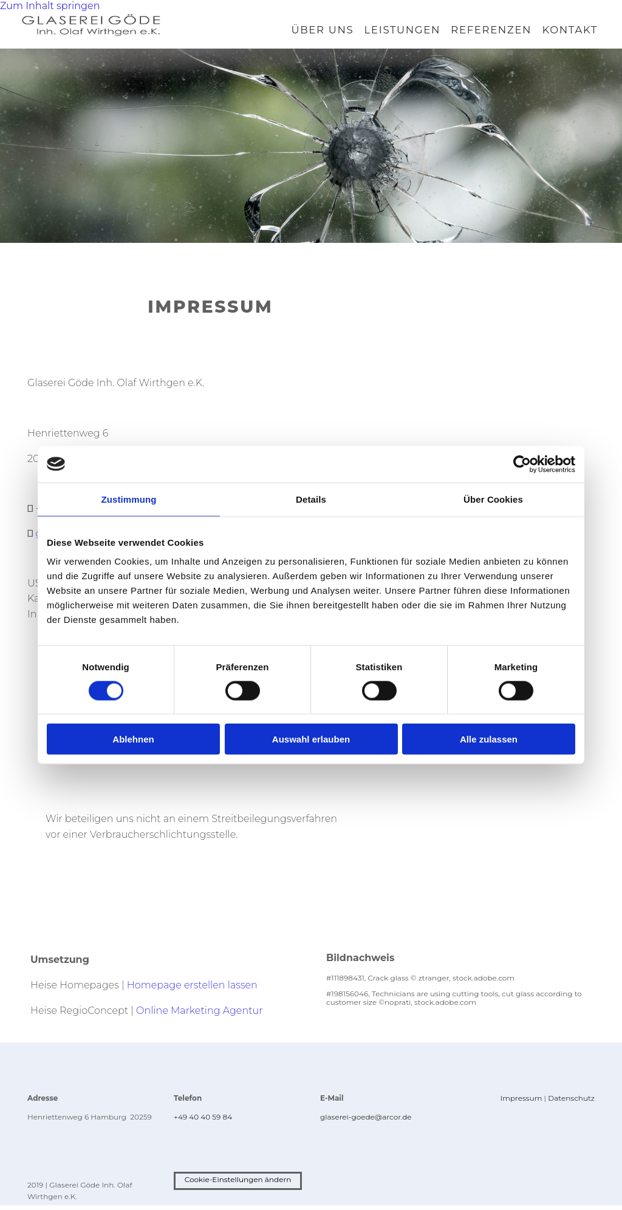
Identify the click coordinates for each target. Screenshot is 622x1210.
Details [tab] (311, 499)
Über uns (325, 32)
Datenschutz (571, 1103)
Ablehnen (133, 739)
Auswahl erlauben (311, 739)
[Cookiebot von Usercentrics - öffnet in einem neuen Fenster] (522, 464)
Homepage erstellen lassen (192, 990)
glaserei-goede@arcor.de (366, 1122)
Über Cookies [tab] (493, 499)
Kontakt (571, 32)
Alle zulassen (489, 739)
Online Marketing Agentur (199, 1015)
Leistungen (405, 32)
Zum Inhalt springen (50, 6)
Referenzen (493, 32)
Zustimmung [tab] (129, 499)
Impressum (521, 1103)
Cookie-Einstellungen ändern (238, 1184)
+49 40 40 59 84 (203, 1122)
